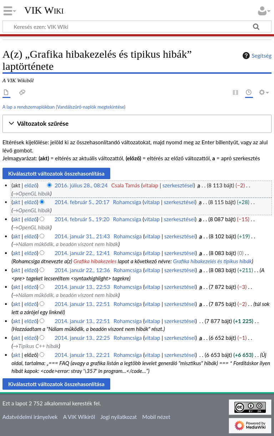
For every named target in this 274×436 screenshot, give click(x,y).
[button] (137, 123)
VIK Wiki (44, 10)
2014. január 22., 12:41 (82, 253)
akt (16, 202)
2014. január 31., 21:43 (82, 236)
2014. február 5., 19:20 (82, 219)
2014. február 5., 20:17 (82, 202)
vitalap (150, 185)
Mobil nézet (156, 417)
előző (30, 185)
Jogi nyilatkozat (118, 417)
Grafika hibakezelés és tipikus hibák (212, 261)
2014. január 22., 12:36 (82, 270)
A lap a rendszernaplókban (28, 107)
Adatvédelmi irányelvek (30, 417)
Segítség (256, 55)
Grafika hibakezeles (95, 261)
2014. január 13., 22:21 (82, 355)
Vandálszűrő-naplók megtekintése (90, 107)
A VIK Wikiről (79, 417)
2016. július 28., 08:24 (81, 185)
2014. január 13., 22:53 (82, 287)
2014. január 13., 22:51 (82, 304)
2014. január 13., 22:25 (82, 337)
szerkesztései (177, 185)
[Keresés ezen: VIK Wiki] (137, 26)
